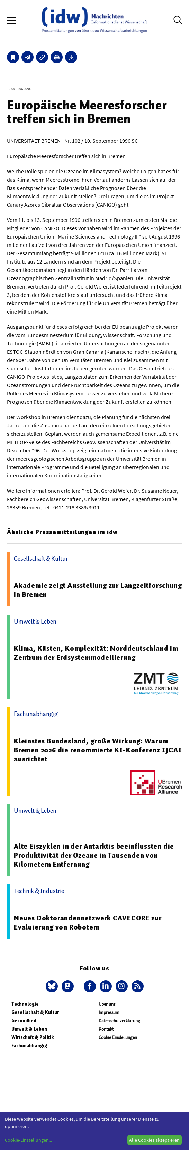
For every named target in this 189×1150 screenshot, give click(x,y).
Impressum (109, 1012)
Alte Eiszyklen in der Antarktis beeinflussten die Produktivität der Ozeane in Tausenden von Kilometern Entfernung (94, 855)
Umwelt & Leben (29, 1029)
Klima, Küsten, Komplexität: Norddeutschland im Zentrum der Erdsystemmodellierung (96, 652)
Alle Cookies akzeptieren (154, 1140)
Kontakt (106, 1029)
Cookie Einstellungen (118, 1037)
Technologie (25, 1004)
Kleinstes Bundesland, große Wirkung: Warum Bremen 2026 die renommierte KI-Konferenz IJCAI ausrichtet (98, 750)
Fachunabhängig (29, 1045)
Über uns (107, 1004)
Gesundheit (24, 1020)
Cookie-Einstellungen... (28, 1140)
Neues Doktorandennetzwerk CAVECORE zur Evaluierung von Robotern (87, 922)
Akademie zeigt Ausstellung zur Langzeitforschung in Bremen (98, 590)
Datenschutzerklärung (119, 1021)
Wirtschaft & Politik (32, 1037)
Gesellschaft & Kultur (35, 1012)
